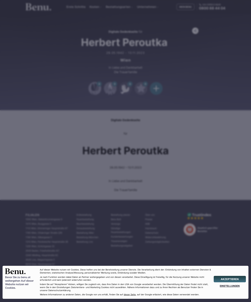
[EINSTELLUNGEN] (230, 286)
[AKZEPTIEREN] (230, 279)
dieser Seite (130, 294)
